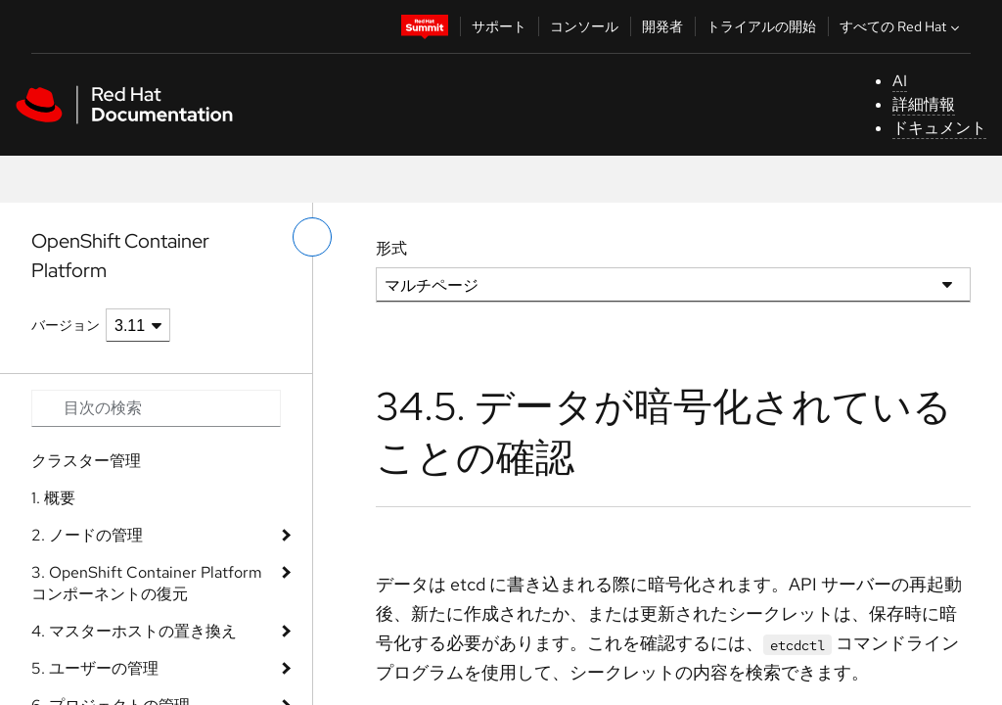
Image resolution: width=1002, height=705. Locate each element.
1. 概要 (53, 498)
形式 (391, 248)
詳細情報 (923, 104)
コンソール (584, 26)
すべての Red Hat (902, 26)
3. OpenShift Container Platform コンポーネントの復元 (146, 583)
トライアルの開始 (761, 26)
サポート (499, 26)
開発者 (662, 26)
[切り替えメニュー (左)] (312, 237)
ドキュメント (939, 128)
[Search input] (156, 408)
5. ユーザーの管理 (95, 668)
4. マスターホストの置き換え (134, 631)
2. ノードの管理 (87, 535)
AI (899, 80)
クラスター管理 (86, 460)
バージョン (65, 325)
